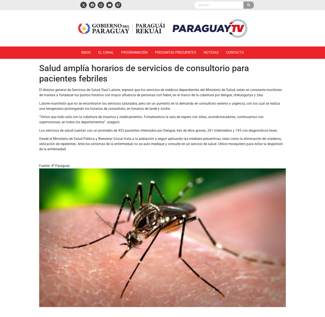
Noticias (211, 52)
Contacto (235, 52)
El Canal (106, 52)
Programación (134, 52)
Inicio (86, 52)
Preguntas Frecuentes (175, 52)
